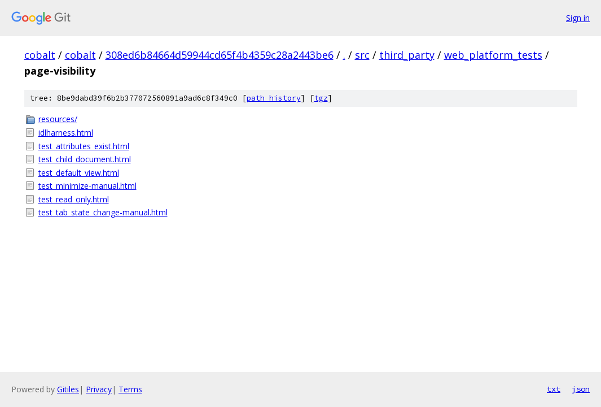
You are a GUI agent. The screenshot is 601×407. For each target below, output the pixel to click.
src (362, 55)
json (581, 389)
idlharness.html (65, 132)
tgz (321, 98)
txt (553, 389)
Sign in (578, 17)
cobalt (39, 55)
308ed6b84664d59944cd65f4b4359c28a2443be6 (220, 55)
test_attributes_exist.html (83, 146)
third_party (407, 55)
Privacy (99, 389)
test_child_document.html (84, 159)
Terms (130, 389)
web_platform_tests (493, 55)
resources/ (57, 119)
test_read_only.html (73, 199)
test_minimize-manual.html (87, 185)
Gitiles (68, 389)
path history (274, 98)
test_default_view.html (78, 172)
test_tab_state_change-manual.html (103, 212)
